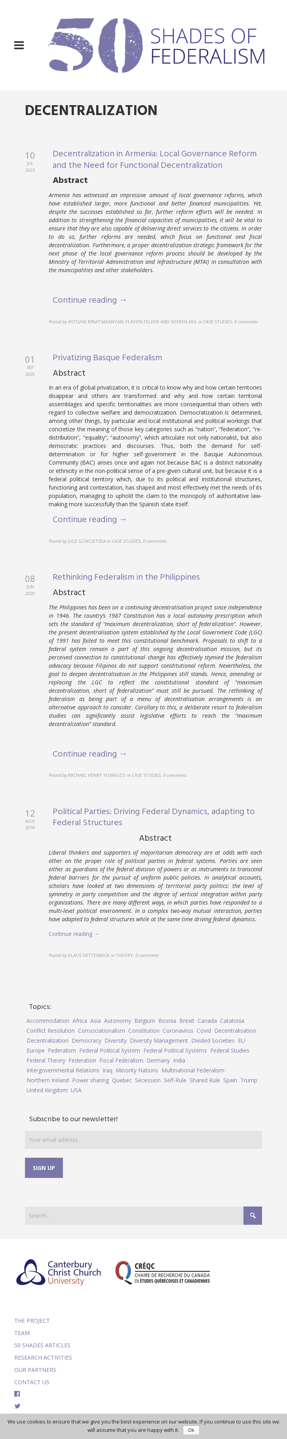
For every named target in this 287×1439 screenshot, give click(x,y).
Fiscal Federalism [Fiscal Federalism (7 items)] (121, 1060)
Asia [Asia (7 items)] (95, 1020)
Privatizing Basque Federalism (107, 358)
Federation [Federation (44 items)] (82, 1060)
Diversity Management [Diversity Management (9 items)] (159, 1040)
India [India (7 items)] (179, 1060)
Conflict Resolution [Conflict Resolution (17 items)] (51, 1030)
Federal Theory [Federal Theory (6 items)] (46, 1060)
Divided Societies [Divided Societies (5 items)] (213, 1040)
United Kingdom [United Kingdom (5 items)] (47, 1090)
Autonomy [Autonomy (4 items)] (117, 1020)
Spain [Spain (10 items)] (230, 1080)
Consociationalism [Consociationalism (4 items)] (101, 1030)
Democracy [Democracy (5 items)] (86, 1040)
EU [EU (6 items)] (241, 1040)
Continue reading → (90, 300)
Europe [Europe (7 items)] (36, 1050)
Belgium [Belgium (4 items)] (144, 1020)
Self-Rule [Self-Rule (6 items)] (175, 1080)
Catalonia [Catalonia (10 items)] (232, 1020)
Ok (191, 1430)
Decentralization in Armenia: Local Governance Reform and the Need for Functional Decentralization (155, 160)
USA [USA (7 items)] (76, 1090)
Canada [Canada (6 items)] (207, 1020)
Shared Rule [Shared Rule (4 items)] (205, 1080)
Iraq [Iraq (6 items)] (107, 1070)
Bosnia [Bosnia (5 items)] (167, 1020)
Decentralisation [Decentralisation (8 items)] (235, 1030)
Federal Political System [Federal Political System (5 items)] (109, 1050)
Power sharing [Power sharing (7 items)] (90, 1080)
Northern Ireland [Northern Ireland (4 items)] (48, 1080)
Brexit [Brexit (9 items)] (186, 1020)
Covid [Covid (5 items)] (204, 1030)
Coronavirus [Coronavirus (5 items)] (178, 1030)
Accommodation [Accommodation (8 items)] (48, 1020)
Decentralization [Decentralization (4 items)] (47, 1040)
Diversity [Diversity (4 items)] (116, 1040)
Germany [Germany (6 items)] (158, 1060)
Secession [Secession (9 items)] (148, 1080)
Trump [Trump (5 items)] (248, 1080)
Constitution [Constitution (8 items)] (144, 1030)
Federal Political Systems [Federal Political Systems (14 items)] (175, 1050)
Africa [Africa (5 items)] (79, 1020)
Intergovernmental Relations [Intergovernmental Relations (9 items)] (63, 1070)
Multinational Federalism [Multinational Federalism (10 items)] (193, 1070)
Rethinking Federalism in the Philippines (126, 577)
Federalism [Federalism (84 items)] (62, 1050)
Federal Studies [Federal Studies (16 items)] (229, 1050)
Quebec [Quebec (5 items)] (122, 1080)
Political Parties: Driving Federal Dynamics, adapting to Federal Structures (154, 817)
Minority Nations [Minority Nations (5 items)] (137, 1070)
